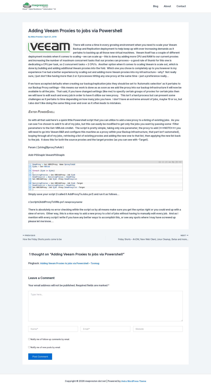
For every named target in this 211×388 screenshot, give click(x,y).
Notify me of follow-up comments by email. (50, 339)
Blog (157, 6)
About (168, 6)
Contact (181, 6)
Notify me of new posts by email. (45, 347)
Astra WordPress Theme (133, 381)
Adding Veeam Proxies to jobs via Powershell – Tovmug (72, 263)
